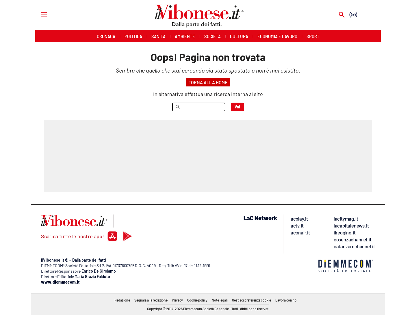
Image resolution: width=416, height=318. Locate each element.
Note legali (220, 300)
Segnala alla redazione (151, 300)
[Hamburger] (38, 14)
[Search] (342, 15)
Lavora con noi (286, 300)
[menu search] (198, 107)
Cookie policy (197, 300)
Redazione (122, 300)
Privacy (177, 300)
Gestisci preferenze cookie (251, 300)
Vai (237, 106)
